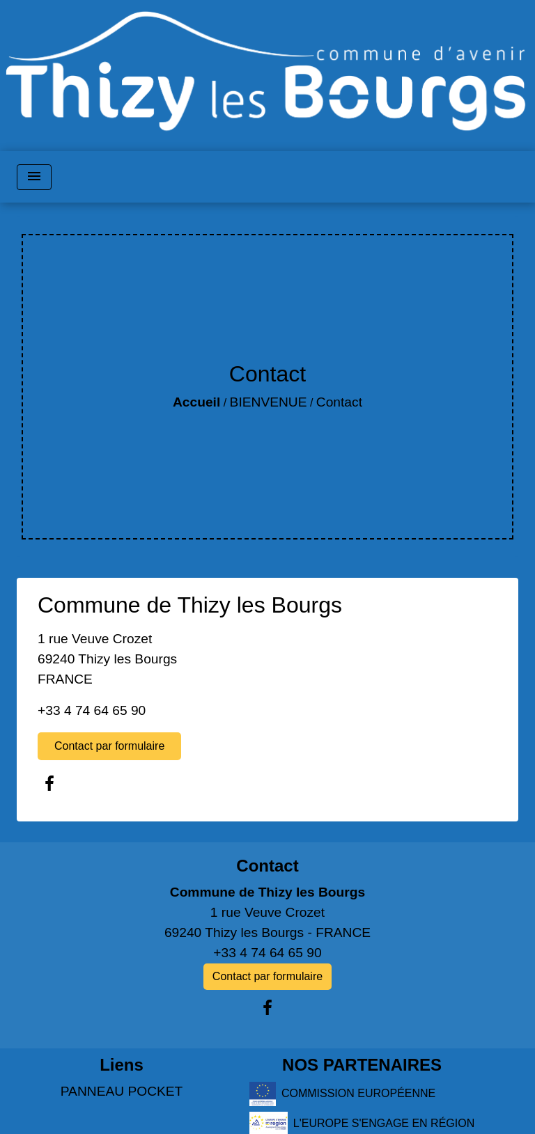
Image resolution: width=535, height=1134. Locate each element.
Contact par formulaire (109, 746)
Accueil (196, 402)
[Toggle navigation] (34, 177)
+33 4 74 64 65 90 (92, 710)
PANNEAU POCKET (122, 1091)
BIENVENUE (268, 402)
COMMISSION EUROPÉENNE (342, 1094)
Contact (339, 402)
